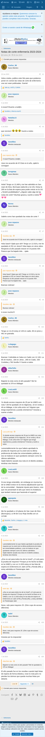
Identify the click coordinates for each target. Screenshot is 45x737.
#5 (43, 180)
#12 (42, 377)
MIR (22, 2)
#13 (42, 398)
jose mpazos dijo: (9, 155)
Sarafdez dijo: (7, 236)
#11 (42, 353)
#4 (43, 151)
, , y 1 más (15, 520)
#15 (42, 478)
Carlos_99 (6, 55)
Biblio (37, 2)
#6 (43, 212)
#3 (43, 126)
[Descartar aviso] (41, 13)
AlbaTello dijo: (7, 661)
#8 (43, 266)
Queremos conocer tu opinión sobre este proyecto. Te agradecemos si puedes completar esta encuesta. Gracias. (22, 16)
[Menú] (3, 7)
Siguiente (24, 684)
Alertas (5, 2)
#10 (42, 327)
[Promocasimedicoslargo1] (22, 44)
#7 (43, 231)
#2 (43, 103)
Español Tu (7, 723)
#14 (42, 427)
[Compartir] (39, 74)
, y (12, 87)
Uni (14, 2)
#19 (42, 622)
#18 (42, 584)
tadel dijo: (6, 588)
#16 (42, 507)
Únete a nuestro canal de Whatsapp (17, 27)
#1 (43, 74)
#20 (42, 656)
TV (29, 2)
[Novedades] (37, 7)
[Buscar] (42, 7)
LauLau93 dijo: (8, 432)
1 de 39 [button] (14, 684)
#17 (42, 536)
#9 (43, 300)
